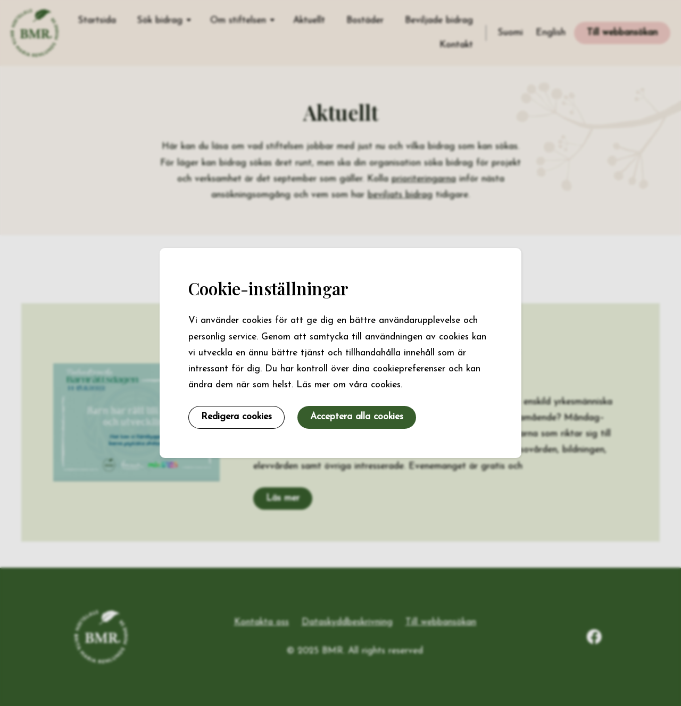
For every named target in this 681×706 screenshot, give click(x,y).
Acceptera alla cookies (356, 416)
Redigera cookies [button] (236, 416)
